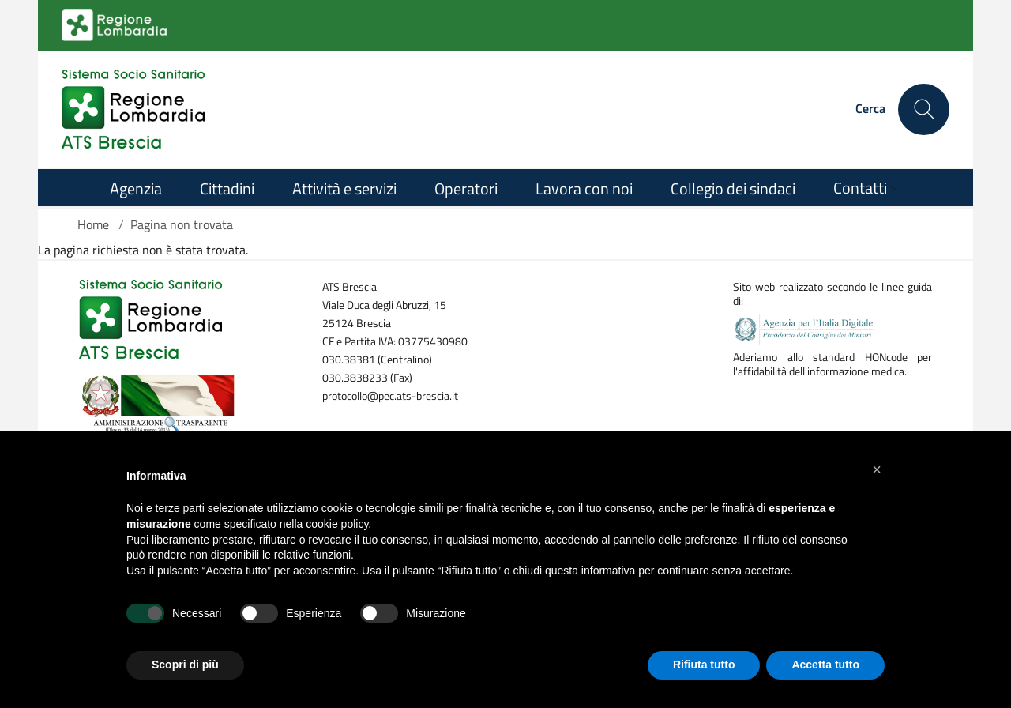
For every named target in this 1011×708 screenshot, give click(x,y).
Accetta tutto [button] (825, 664)
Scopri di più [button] (185, 664)
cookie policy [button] (337, 524)
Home (93, 224)
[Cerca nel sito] (923, 109)
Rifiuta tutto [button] (704, 664)
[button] (876, 469)
